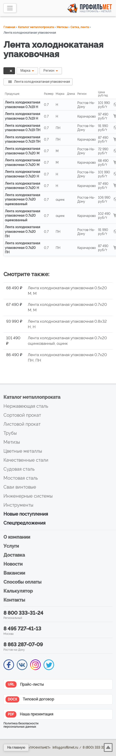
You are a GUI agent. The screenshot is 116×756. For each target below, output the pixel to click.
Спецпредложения (24, 523)
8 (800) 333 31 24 (96, 747)
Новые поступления (25, 514)
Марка (25, 70)
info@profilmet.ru (65, 747)
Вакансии (14, 573)
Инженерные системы (28, 496)
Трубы (10, 433)
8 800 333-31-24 (23, 613)
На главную (16, 747)
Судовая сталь (19, 469)
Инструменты (18, 505)
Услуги (11, 546)
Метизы (62, 27)
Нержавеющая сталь (25, 406)
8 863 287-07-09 (23, 644)
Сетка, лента (79, 27)
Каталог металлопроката (36, 27)
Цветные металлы (22, 451)
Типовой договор (30, 699)
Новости (13, 564)
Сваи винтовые (19, 487)
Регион (49, 70)
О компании (16, 537)
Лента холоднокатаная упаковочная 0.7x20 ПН (22, 231)
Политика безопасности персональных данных (20, 725)
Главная (9, 27)
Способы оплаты (22, 582)
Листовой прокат (22, 424)
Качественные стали (25, 460)
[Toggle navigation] (9, 8)
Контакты (14, 600)
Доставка (14, 555)
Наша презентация (29, 714)
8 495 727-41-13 (22, 629)
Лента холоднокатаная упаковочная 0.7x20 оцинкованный (22, 199)
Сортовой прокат (22, 415)
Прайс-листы (25, 684)
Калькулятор (18, 591)
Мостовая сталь (20, 478)
